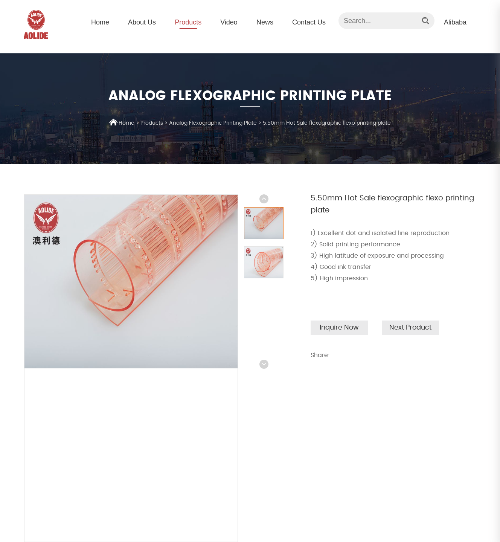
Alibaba (455, 22)
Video (229, 22)
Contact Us (309, 22)
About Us (142, 22)
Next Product (410, 327)
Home (100, 22)
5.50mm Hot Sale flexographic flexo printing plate (327, 123)
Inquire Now (339, 327)
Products (188, 22)
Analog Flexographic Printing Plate (213, 123)
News (264, 22)
